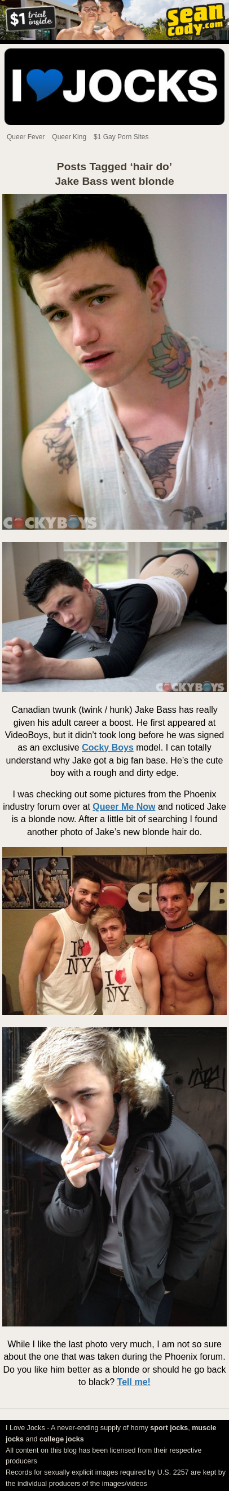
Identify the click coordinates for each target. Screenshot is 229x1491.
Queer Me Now (124, 806)
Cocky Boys (108, 747)
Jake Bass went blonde (114, 181)
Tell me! (134, 1382)
